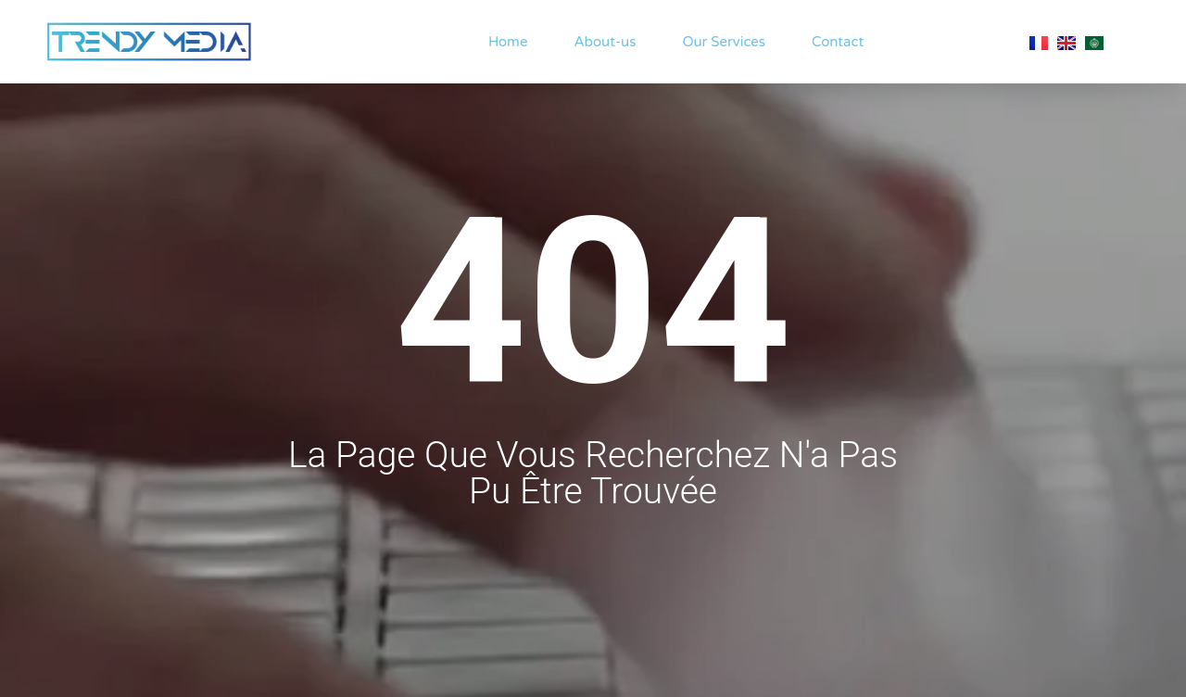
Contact (838, 41)
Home (508, 41)
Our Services (723, 41)
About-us (605, 41)
